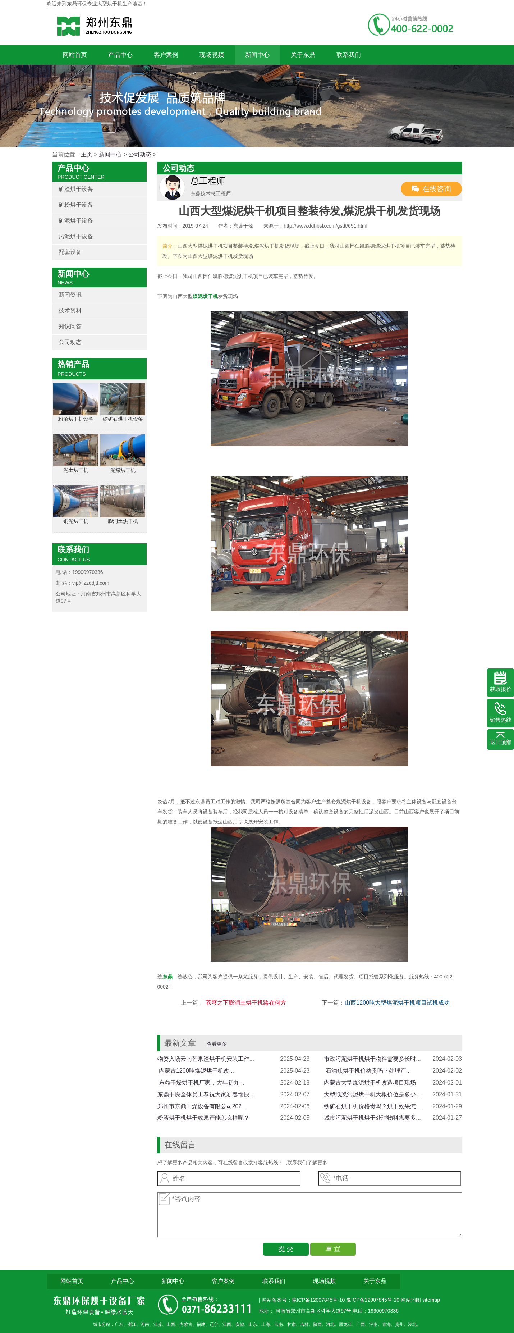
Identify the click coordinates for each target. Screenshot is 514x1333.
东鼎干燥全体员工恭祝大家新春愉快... (205, 1094)
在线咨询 (436, 189)
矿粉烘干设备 (76, 205)
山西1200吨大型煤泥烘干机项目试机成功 (397, 1003)
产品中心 (120, 54)
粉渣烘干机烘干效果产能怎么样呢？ (203, 1118)
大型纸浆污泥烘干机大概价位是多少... (372, 1094)
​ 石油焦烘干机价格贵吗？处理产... (367, 1071)
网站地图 (411, 1300)
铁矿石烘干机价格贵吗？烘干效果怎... (372, 1106)
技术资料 (70, 310)
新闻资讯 (70, 295)
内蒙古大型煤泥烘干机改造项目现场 (370, 1082)
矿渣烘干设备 (76, 189)
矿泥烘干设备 (76, 221)
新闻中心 (257, 54)
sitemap (431, 1300)
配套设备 (70, 252)
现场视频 (211, 54)
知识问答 (70, 326)
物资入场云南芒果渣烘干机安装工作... (205, 1059)
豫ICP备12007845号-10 (372, 1300)
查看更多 (217, 1044)
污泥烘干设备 (76, 236)
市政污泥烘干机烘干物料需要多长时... (372, 1059)
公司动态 (139, 154)
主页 (86, 154)
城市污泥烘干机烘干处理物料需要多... (372, 1118)
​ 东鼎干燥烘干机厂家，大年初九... (200, 1082)
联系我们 (348, 54)
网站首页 (75, 54)
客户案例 (166, 54)
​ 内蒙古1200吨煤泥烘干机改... (195, 1071)
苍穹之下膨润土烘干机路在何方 (245, 1003)
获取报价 (500, 681)
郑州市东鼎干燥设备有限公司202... (202, 1106)
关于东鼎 (303, 54)
